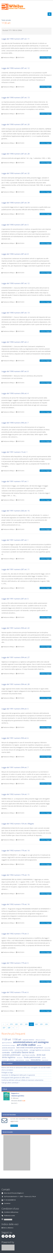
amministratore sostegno (8, 1045)
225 (41, 1024)
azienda (39, 1045)
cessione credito (7, 1050)
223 (31, 1024)
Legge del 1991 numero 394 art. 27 (16, 657)
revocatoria (35, 1060)
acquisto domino (28, 1040)
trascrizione (45, 1060)
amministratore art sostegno (31, 1042)
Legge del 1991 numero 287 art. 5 (15, 599)
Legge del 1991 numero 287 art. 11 (16, 569)
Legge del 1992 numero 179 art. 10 (16, 850)
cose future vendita (28, 1055)
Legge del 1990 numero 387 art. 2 (15, 342)
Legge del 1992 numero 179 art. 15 (16, 875)
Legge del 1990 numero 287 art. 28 (16, 154)
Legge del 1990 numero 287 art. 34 (16, 202)
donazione (19, 1057)
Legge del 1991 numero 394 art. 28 (16, 684)
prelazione (11, 1060)
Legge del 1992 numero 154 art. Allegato (18, 823)
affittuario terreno (40, 1040)
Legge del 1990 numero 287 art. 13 (16, 97)
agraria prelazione (7, 1042)
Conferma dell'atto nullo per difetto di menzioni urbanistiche (22, 1080)
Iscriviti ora (14, 1126)
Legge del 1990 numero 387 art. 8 (15, 371)
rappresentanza (20, 1060)
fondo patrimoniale (32, 1057)
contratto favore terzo (22, 1052)
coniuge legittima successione (40, 1050)
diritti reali (41, 1055)
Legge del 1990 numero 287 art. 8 (15, 254)
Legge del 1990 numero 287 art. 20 (16, 124)
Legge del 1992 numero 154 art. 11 (16, 794)
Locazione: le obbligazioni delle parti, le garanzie (18, 1075)
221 (21, 1024)
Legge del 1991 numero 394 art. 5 (15, 709)
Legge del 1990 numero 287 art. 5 (15, 224)
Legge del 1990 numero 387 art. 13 (16, 312)
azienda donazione (8, 1048)
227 (4, 1028)
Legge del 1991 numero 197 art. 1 (15, 481)
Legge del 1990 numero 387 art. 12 (16, 283)
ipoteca (44, 1057)
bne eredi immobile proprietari (29, 1047)
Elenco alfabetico (8, 1228)
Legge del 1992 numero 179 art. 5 (15, 963)
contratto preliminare (11, 1055)
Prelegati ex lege (7, 1072)
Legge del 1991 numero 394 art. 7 (15, 767)
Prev (4, 1101)
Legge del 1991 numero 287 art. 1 (15, 540)
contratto (6, 1052)
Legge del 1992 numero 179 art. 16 (16, 904)
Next (49, 1101)
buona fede (48, 1048)
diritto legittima (8, 1057)
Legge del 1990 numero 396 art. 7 (15, 423)
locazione (4, 1060)
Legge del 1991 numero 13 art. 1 (14, 452)
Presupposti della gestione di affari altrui (16, 1078)
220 (16, 1024)
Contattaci (7, 1203)
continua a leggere (45, 57)
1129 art (6, 1039)
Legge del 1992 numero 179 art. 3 (15, 933)
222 (26, 1024)
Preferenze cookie (9, 1215)
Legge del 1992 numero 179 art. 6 (15, 992)
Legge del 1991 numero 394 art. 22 (16, 628)
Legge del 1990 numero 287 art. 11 (16, 39)
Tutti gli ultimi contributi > (11, 1083)
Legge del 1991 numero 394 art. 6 (15, 738)
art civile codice (26, 1044)
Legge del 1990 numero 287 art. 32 (16, 173)
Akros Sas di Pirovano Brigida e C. (14, 1193)
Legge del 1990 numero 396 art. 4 (15, 393)
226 (46, 1024)
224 (36, 1024)
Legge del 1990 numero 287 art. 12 (16, 68)
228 (9, 1028)
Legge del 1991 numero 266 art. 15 (16, 511)
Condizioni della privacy (11, 1212)
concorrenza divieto (21, 1050)
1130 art (16, 1039)
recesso (27, 1060)
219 (11, 1024)
